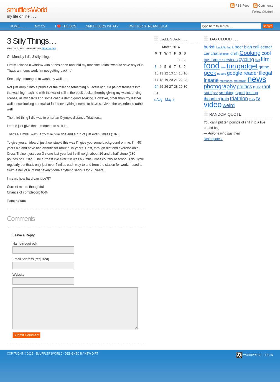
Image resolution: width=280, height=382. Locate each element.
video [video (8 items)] (213, 104)
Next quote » (213, 139)
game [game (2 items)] (264, 66)
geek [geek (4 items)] (210, 72)
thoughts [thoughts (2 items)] (212, 98)
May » (169, 100)
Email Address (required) (30, 259)
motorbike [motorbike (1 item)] (239, 80)
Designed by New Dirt (81, 353)
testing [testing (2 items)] (252, 92)
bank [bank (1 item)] (230, 47)
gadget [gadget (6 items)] (247, 66)
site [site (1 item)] (215, 93)
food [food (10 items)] (212, 65)
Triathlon (49, 48)
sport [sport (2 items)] (240, 92)
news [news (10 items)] (256, 79)
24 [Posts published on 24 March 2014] (156, 87)
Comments (265, 5)
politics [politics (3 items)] (244, 86)
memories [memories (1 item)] (226, 80)
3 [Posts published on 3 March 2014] (156, 67)
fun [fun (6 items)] (231, 66)
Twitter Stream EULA (147, 26)
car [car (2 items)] (207, 53)
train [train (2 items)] (225, 98)
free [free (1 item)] (222, 67)
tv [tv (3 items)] (258, 98)
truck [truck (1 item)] (252, 99)
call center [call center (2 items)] (262, 47)
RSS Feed (242, 5)
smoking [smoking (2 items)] (227, 92)
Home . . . (17, 26)
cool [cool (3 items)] (266, 53)
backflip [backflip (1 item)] (221, 47)
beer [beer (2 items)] (239, 47)
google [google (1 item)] (221, 73)
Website (18, 275)
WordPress (252, 355)
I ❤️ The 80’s (65, 26)
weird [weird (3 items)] (229, 105)
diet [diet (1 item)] (257, 60)
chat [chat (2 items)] (214, 53)
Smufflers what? (102, 26)
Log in (268, 355)
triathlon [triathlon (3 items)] (239, 98)
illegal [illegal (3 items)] (265, 73)
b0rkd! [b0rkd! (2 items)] (209, 47)
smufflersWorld (27, 10)
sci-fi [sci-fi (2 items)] (208, 92)
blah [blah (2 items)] (248, 47)
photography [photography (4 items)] (220, 86)
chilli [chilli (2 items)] (234, 53)
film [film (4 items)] (265, 59)
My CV (40, 26)
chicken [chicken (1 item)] (225, 53)
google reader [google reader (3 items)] (242, 73)
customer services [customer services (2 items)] (221, 59)
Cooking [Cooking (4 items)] (250, 53)
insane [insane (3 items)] (211, 80)
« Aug (158, 100)
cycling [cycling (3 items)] (246, 59)
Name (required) (24, 244)
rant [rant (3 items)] (266, 86)
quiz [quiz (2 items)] (257, 86)
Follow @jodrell (262, 11)
